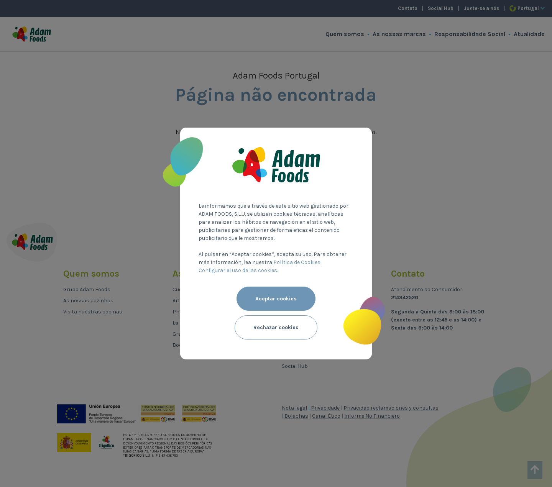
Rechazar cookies (276, 327)
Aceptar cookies (276, 298)
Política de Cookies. (297, 262)
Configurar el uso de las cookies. (238, 270)
